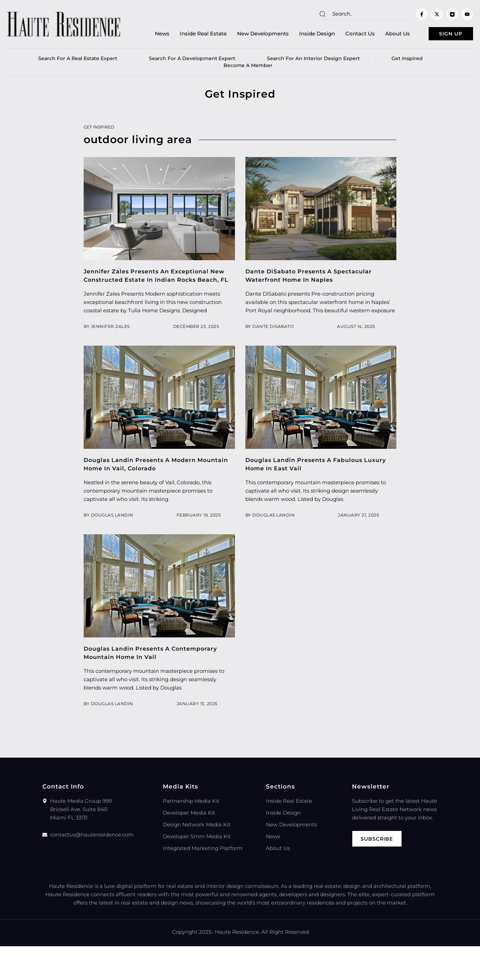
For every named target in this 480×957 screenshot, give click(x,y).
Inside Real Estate (188, 35)
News (147, 35)
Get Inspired (408, 60)
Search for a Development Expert (192, 61)
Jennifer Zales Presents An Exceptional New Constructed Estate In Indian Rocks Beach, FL (159, 282)
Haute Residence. (237, 942)
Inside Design (302, 35)
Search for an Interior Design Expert (313, 61)
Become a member (248, 68)
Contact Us (345, 35)
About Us (383, 35)
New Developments (248, 35)
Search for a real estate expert (77, 61)
